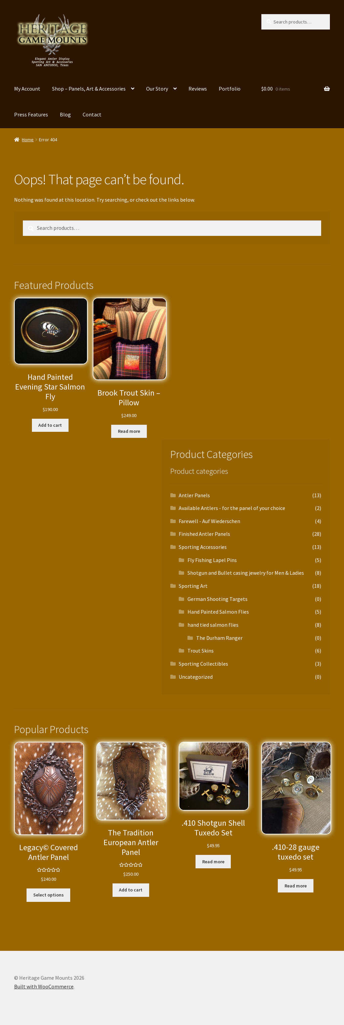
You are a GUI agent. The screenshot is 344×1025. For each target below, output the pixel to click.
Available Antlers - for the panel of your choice (232, 508)
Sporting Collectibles (203, 663)
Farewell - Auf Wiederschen (209, 521)
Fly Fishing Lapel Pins (212, 560)
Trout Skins (200, 650)
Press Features (31, 114)
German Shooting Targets (217, 599)
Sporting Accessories (203, 547)
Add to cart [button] (50, 425)
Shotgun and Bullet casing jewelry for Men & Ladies (245, 572)
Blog (65, 114)
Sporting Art (193, 585)
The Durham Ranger (219, 637)
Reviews (197, 88)
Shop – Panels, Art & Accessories (89, 88)
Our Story (157, 88)
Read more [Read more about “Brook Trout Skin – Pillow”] (129, 431)
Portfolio (230, 88)
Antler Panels (194, 495)
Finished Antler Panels (204, 533)
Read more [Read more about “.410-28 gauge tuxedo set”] (296, 886)
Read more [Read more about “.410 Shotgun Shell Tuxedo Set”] (213, 862)
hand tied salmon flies (213, 624)
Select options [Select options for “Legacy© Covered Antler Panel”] (48, 895)
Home (28, 140)
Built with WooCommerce (44, 986)
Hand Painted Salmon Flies (218, 611)
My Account (27, 88)
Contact (92, 114)
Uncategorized (196, 676)
